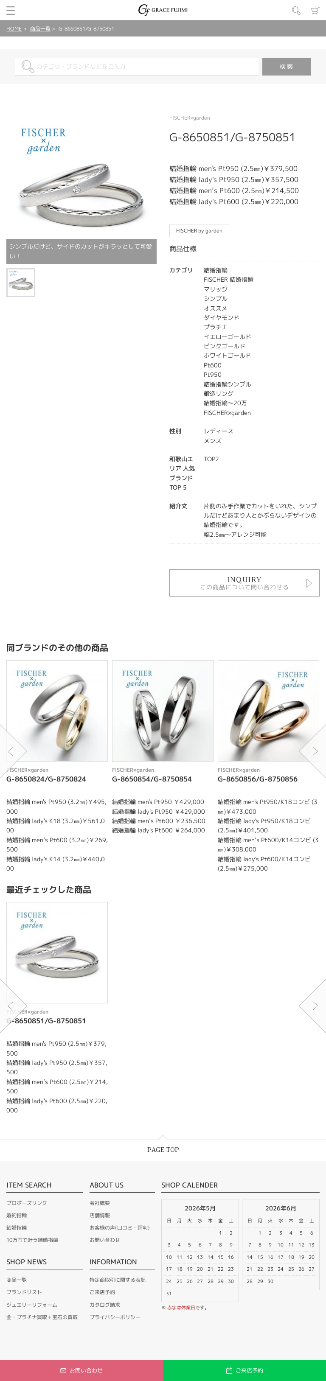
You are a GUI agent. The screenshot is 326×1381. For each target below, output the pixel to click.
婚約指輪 (16, 1215)
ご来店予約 (102, 1292)
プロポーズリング (26, 1203)
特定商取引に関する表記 (118, 1279)
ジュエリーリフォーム (31, 1304)
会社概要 (100, 1203)
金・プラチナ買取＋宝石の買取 (42, 1317)
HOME (14, 28)
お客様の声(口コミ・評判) (120, 1227)
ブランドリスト (24, 1292)
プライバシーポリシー (115, 1317)
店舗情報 (100, 1215)
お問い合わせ (105, 1240)
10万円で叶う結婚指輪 (32, 1240)
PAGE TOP (163, 1150)
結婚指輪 (16, 1227)
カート (315, 10)
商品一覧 (40, 28)
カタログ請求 (105, 1304)
